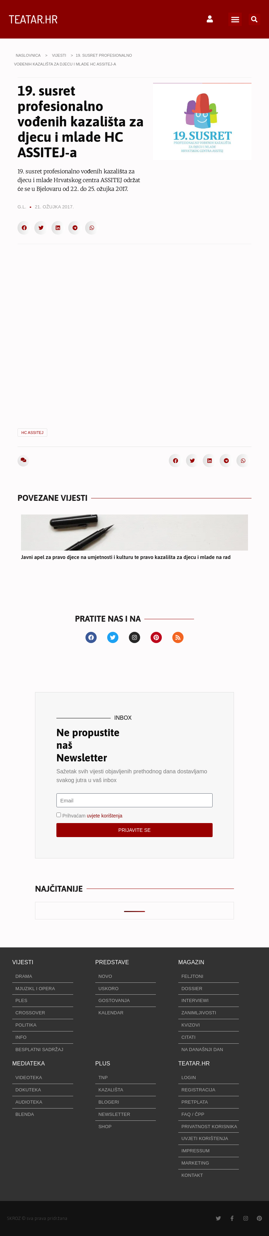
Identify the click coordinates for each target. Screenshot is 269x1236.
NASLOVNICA (28, 55)
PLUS (102, 1063)
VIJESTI (59, 55)
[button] (235, 19)
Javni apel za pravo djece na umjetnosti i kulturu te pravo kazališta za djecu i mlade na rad (126, 557)
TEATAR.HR (33, 19)
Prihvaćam (92, 816)
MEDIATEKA (28, 1063)
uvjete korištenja (104, 816)
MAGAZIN (191, 962)
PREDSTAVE (112, 962)
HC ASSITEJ (32, 432)
